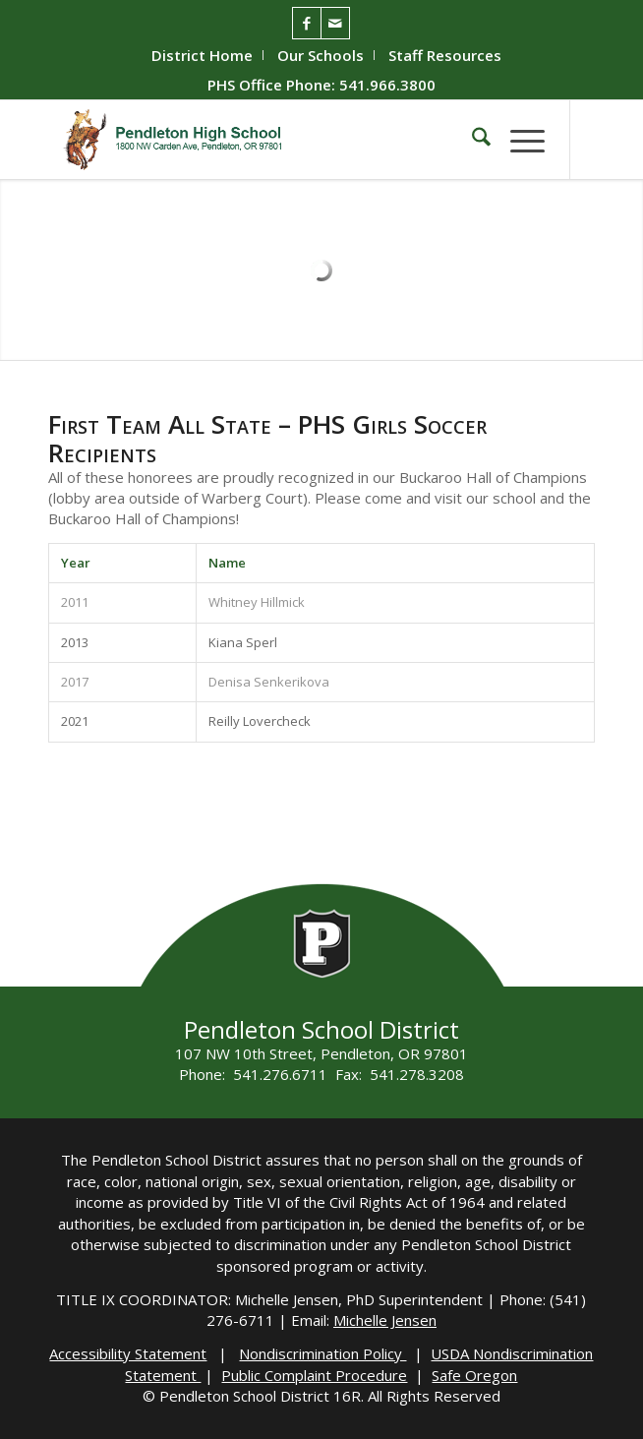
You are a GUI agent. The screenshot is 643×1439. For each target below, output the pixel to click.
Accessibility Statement (127, 1353)
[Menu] (518, 139)
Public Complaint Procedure (314, 1375)
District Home (202, 55)
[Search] (471, 139)
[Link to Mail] (335, 23)
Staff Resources (444, 55)
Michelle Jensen (385, 1320)
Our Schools (320, 55)
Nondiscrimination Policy (322, 1353)
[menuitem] (202, 55)
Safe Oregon (474, 1375)
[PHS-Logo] (267, 139)
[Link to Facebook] (307, 23)
